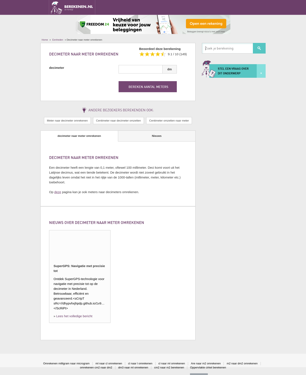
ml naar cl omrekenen (109, 363)
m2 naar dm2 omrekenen (242, 363)
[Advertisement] (234, 145)
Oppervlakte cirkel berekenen (208, 367)
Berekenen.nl (72, 7)
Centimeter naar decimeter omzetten (118, 120)
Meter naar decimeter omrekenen (67, 120)
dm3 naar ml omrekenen (133, 367)
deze (57, 192)
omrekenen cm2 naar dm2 (96, 367)
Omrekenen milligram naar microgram (66, 363)
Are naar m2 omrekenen (206, 363)
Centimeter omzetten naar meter (169, 120)
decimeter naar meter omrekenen (79, 135)
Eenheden (57, 39)
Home (45, 39)
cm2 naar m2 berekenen (169, 367)
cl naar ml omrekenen (171, 363)
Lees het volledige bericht (74, 316)
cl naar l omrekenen (140, 363)
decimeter (56, 67)
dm (169, 69)
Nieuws (157, 135)
